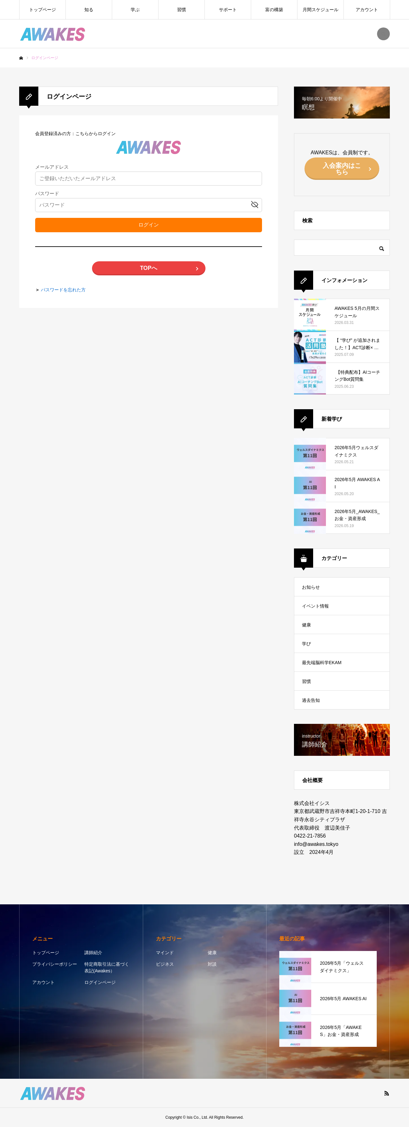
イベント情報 (315, 606)
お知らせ (311, 587)
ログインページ (100, 982)
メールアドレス (52, 167)
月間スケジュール (320, 9)
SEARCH (383, 33)
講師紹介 (93, 952)
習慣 (181, 9)
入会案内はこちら (342, 168)
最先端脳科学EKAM (322, 662)
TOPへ (148, 268)
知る (88, 9)
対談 (212, 964)
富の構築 (274, 9)
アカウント (367, 9)
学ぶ (135, 9)
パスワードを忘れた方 (63, 289)
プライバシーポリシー (54, 964)
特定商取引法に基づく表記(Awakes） (106, 967)
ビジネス (165, 964)
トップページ (42, 9)
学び (306, 643)
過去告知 (311, 700)
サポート (228, 9)
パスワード (47, 193)
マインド (165, 952)
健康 (306, 624)
